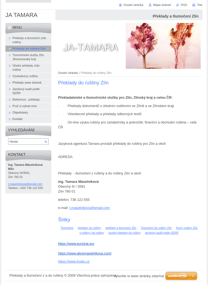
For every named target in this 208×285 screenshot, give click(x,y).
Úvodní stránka (68, 72)
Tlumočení (67, 227)
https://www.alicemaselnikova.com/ (85, 253)
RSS (184, 4)
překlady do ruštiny (89, 227)
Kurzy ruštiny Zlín (186, 227)
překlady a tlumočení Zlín (120, 227)
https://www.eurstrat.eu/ (76, 244)
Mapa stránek (162, 4)
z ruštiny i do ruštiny (91, 232)
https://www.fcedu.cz (74, 261)
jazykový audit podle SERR (161, 232)
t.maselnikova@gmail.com (89, 208)
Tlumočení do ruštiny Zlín (156, 227)
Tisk (199, 4)
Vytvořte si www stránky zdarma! (138, 276)
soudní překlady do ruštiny (124, 232)
